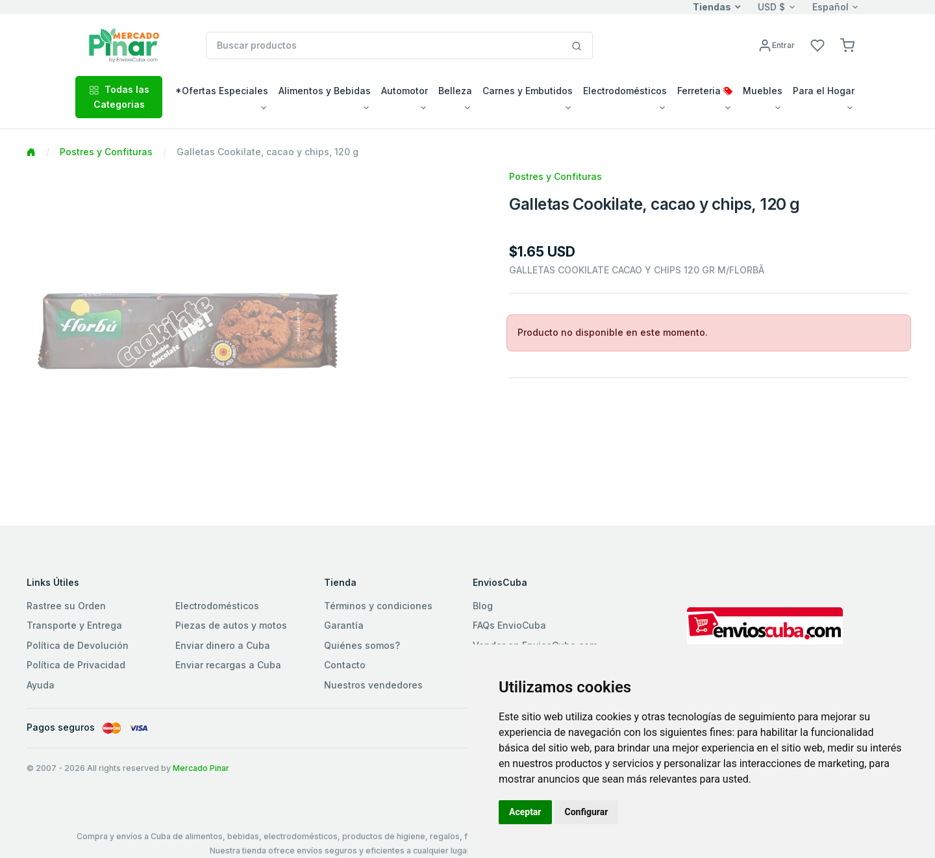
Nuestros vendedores (373, 684)
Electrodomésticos (217, 605)
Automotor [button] (404, 90)
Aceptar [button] (525, 812)
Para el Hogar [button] (823, 90)
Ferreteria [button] (704, 90)
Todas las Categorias (119, 96)
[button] (847, 44)
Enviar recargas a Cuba (228, 664)
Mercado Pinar (201, 768)
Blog (483, 605)
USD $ (771, 6)
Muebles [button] (762, 90)
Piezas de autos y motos (231, 625)
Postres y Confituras (106, 151)
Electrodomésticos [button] (625, 90)
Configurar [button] (586, 812)
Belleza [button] (455, 90)
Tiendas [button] (712, 6)
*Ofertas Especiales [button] (221, 90)
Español (830, 6)
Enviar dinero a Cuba (222, 645)
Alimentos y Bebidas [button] (325, 90)
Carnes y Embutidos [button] (527, 90)
